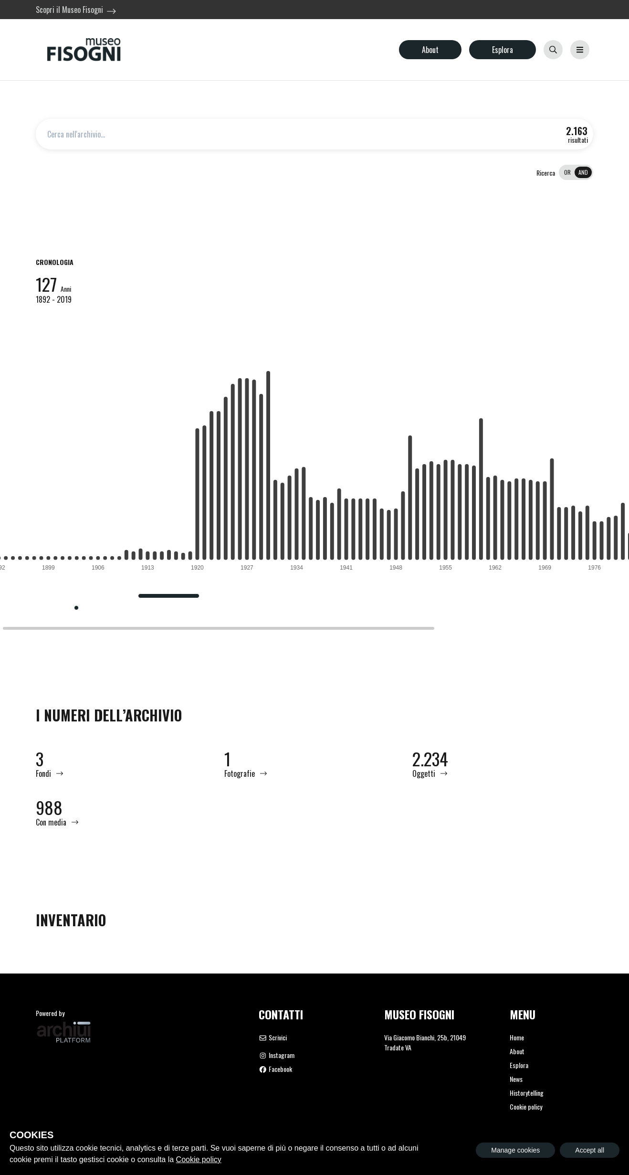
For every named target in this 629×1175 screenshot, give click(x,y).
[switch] (576, 172)
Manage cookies (515, 1150)
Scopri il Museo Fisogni (69, 9)
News (516, 1079)
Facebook (275, 1069)
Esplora (502, 49)
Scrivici (273, 1037)
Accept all (589, 1150)
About (430, 49)
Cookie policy (526, 1106)
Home (517, 1037)
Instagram (276, 1055)
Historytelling (527, 1093)
